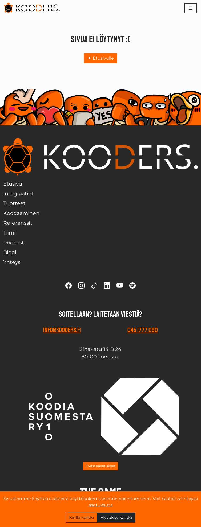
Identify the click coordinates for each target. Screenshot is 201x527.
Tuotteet (14, 203)
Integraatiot (18, 193)
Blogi (9, 252)
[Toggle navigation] (190, 8)
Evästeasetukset (101, 466)
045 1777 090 (142, 330)
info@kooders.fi (62, 330)
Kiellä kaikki (81, 517)
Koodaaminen (21, 213)
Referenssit (17, 223)
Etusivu (12, 184)
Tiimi (9, 233)
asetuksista (101, 505)
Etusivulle (100, 58)
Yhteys (11, 262)
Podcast (13, 242)
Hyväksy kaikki (116, 517)
